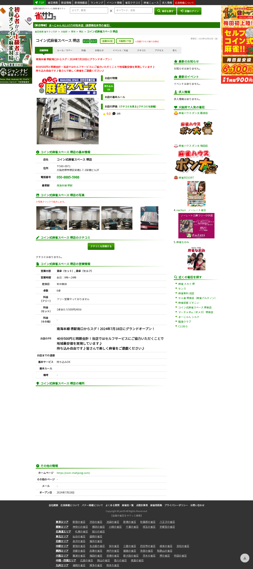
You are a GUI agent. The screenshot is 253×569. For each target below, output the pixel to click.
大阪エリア (62, 555)
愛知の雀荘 (79, 546)
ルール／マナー (64, 50)
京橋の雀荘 (112, 555)
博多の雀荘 (96, 565)
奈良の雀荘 (146, 550)
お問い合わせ (197, 505)
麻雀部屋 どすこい (188, 302)
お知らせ (99, 50)
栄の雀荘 (114, 546)
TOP (39, 2)
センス (182, 288)
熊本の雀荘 (112, 565)
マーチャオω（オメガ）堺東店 (195, 312)
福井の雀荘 (96, 541)
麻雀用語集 (156, 505)
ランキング (97, 2)
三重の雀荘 (129, 546)
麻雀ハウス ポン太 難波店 (193, 113)
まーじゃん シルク (188, 317)
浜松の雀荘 (183, 546)
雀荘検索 (53, 2)
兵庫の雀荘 (96, 550)
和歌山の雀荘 (164, 550)
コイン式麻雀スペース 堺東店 (195, 307)
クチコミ (141, 50)
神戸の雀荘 (112, 550)
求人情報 (167, 2)
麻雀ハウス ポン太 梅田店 (193, 145)
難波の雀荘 (79, 555)
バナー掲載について (92, 505)
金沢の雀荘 (79, 541)
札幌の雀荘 (81, 531)
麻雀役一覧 (128, 505)
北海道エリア (63, 531)
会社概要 (53, 505)
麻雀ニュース (151, 2)
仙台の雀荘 (79, 536)
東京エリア (62, 522)
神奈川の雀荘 (80, 527)
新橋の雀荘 (129, 522)
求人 (175, 50)
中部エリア (62, 546)
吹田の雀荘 (180, 555)
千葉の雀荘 (132, 527)
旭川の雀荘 (98, 531)
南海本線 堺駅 (64, 185)
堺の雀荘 (165, 555)
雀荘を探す (165, 11)
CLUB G (182, 326)
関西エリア (62, 550)
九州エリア (62, 565)
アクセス (159, 50)
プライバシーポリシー (176, 505)
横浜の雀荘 (98, 527)
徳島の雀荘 (137, 560)
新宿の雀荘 (79, 522)
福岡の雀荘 (79, 565)
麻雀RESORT (186, 177)
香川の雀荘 (120, 560)
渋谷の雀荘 (96, 522)
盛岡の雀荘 (96, 536)
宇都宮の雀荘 (167, 527)
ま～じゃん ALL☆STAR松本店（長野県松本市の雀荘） (80, 25)
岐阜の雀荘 (166, 546)
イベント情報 (114, 2)
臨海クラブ (184, 321)
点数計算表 (142, 505)
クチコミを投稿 (147, 106)
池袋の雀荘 (112, 522)
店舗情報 (43, 50)
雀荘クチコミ (132, 2)
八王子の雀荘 (167, 522)
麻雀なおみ (182, 242)
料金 (84, 50)
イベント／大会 (120, 50)
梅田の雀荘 (96, 555)
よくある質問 (112, 505)
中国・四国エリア (66, 560)
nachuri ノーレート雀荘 (191, 210)
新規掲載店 (81, 2)
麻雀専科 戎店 (186, 293)
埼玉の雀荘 (149, 527)
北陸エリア (62, 541)
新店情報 (66, 2)
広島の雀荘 (86, 560)
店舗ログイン (189, 11)
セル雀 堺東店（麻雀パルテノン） (197, 298)
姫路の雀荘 (129, 550)
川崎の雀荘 (115, 527)
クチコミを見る (128, 106)
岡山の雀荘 (103, 560)
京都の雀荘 (79, 550)
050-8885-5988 (68, 177)
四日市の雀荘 (147, 546)
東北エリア (62, 536)
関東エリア (62, 527)
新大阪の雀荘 (131, 555)
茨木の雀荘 (149, 555)
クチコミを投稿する (101, 246)
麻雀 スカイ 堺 (186, 284)
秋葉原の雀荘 (147, 522)
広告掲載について (184, 2)
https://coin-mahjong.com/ (73, 473)
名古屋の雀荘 (97, 546)
